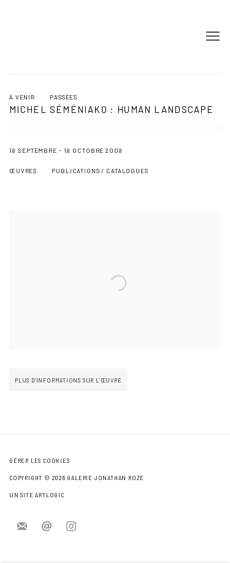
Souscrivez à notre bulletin (22, 527)
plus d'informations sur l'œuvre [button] (68, 386)
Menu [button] (211, 37)
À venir (22, 97)
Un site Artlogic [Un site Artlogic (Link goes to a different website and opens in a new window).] (36, 495)
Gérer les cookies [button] (39, 460)
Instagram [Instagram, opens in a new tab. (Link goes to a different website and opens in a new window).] (71, 527)
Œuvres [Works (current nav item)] (23, 170)
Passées (63, 97)
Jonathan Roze (46, 36)
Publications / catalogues (100, 170)
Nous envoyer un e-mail (46, 527)
